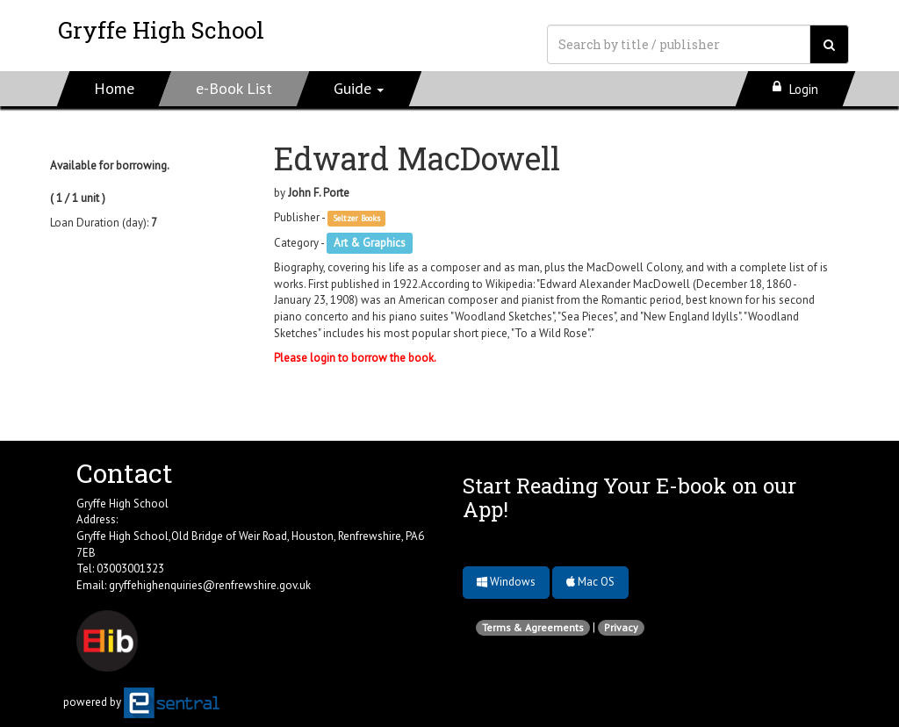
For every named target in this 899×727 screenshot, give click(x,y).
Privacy (621, 627)
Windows (506, 581)
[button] (359, 88)
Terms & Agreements (533, 627)
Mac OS (590, 581)
